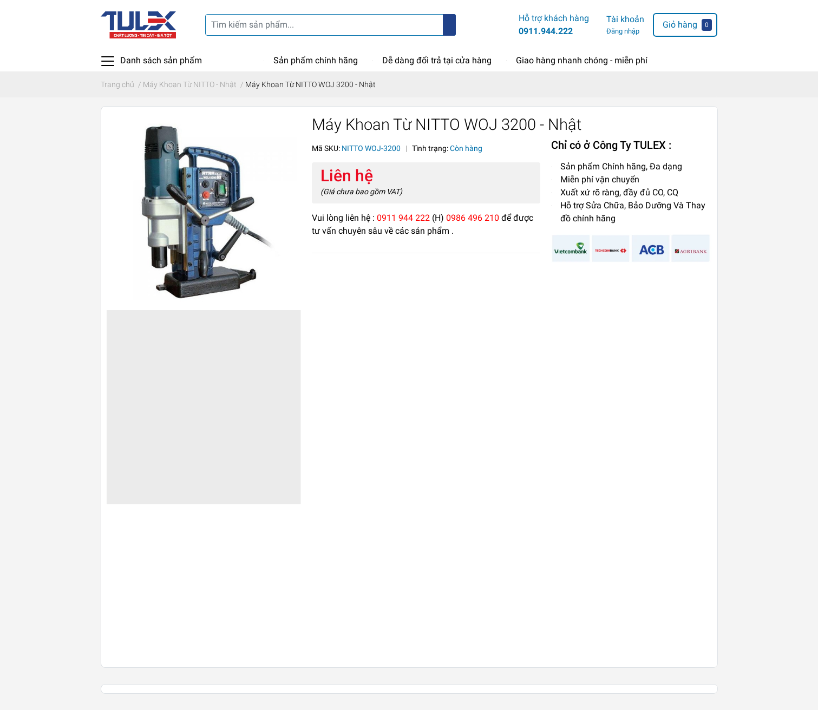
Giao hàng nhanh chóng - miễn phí (581, 60)
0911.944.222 (546, 31)
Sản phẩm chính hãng (315, 60)
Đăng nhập (622, 31)
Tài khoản (625, 19)
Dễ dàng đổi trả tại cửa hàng (437, 60)
